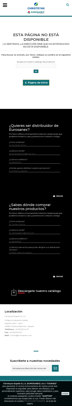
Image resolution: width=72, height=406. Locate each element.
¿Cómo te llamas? (17, 142)
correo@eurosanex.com (21, 335)
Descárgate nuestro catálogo (39, 291)
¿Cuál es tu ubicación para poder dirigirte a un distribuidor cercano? (34, 248)
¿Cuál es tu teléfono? (18, 159)
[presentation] (36, 186)
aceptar (65, 393)
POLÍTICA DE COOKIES (35, 401)
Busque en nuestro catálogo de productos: (36, 62)
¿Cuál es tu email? (17, 151)
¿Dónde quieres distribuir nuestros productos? (29, 168)
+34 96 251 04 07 (22, 329)
